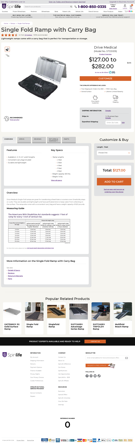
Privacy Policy (20, 440)
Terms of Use (30, 440)
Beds (56, 11)
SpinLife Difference (64, 364)
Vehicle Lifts (79, 11)
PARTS (66, 139)
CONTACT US (95, 341)
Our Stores (61, 367)
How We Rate (62, 401)
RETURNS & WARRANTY (53, 140)
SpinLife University (64, 398)
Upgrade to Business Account (121, 2)
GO (123, 123)
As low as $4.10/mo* (101, 72)
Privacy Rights (35, 374)
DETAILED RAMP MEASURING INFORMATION (40, 248)
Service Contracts (36, 393)
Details (108, 111)
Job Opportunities (64, 374)
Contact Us (62, 357)
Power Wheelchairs (19, 11)
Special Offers (62, 394)
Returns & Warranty (15, 276)
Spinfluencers (62, 371)
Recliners (34, 11)
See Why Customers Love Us (13, 2)
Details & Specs (14, 270)
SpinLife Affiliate (63, 381)
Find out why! (14, 120)
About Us (61, 360)
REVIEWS (37, 139)
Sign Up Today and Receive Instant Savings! (67, 2)
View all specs (56, 180)
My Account (34, 357)
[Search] (71, 6)
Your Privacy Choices (37, 377)
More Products (108, 11)
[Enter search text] (48, 6)
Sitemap (61, 405)
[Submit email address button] (126, 358)
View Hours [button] (113, 8)
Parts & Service (93, 11)
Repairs (32, 396)
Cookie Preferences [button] (36, 381)
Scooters (5, 11)
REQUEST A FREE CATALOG (96, 365)
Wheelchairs (46, 11)
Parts (10, 279)
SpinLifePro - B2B (64, 377)
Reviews (11, 273)
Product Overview (105, 54)
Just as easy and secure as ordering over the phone (114, 191)
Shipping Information (37, 360)
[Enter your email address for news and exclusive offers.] (107, 358)
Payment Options (36, 367)
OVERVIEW (8, 139)
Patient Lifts (66, 11)
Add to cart (114, 181)
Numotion (61, 391)
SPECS (21, 139)
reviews (28, 35)
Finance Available (35, 371)
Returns (32, 364)
